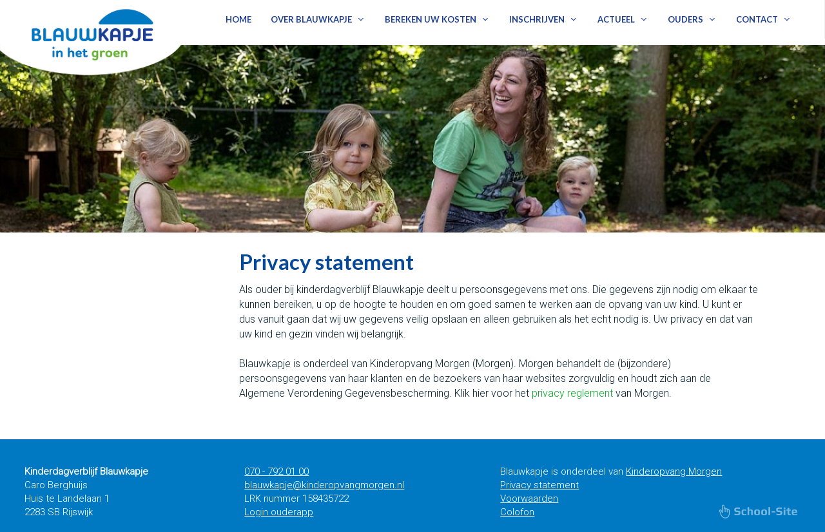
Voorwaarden (529, 498)
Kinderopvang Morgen (674, 471)
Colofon (517, 512)
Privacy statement (539, 485)
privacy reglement (572, 393)
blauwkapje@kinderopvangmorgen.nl (324, 485)
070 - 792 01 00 (276, 471)
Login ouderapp (278, 512)
